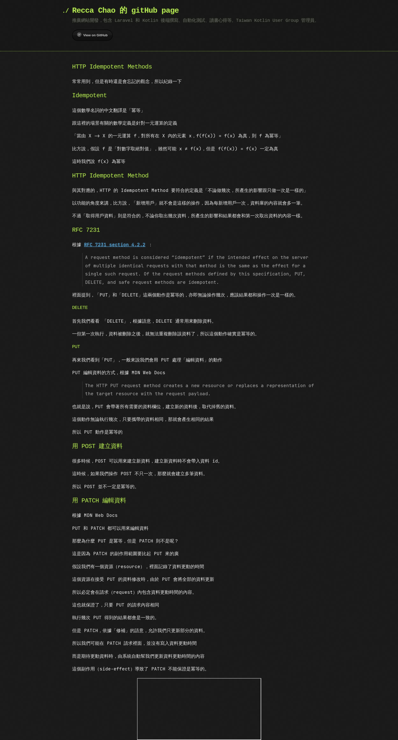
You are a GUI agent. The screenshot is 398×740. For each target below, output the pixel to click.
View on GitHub (92, 34)
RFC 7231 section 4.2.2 (114, 245)
